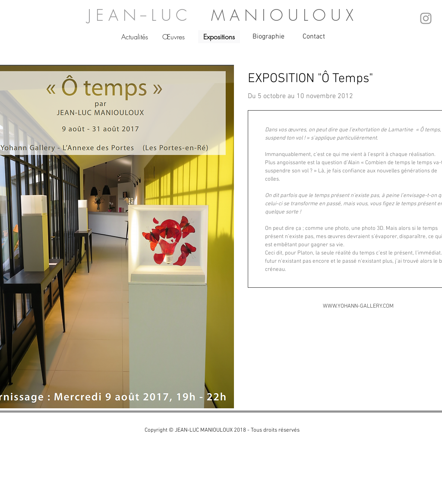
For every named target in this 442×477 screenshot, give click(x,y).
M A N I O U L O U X (282, 15)
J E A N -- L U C (149, 15)
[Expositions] (219, 36)
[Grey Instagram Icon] (425, 18)
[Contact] (314, 36)
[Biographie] (268, 36)
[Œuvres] (174, 36)
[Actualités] (135, 36)
